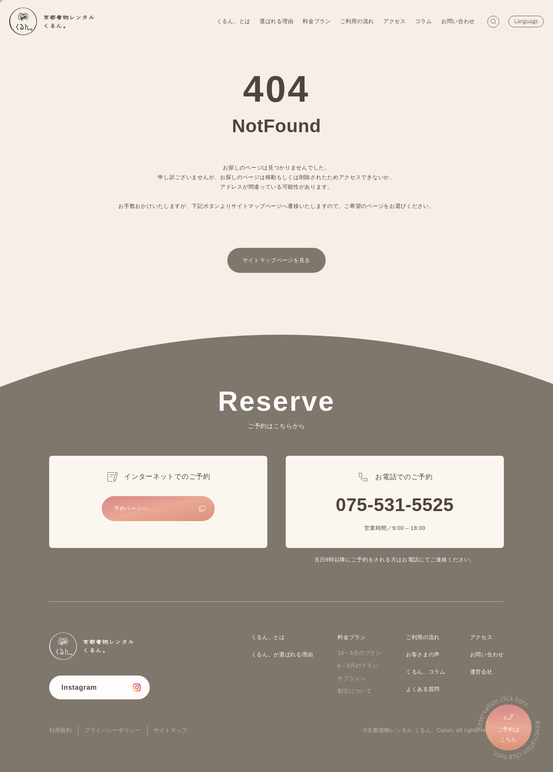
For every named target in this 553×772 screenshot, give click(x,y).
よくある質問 (423, 689)
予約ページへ (131, 508)
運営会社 (481, 672)
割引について (354, 691)
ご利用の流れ (356, 21)
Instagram (79, 687)
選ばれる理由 (275, 21)
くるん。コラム (425, 672)
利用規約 (60, 730)
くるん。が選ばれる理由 (282, 654)
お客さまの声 (423, 654)
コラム (422, 21)
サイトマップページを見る (276, 260)
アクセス (393, 21)
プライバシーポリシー (112, 730)
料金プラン (315, 21)
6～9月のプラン (358, 665)
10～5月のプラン (359, 653)
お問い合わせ (457, 21)
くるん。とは (232, 21)
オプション (352, 678)
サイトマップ (170, 730)
